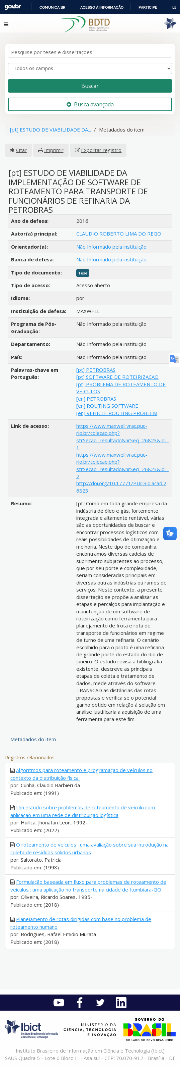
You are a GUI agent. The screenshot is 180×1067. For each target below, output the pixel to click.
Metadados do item (33, 739)
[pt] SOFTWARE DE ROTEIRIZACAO (117, 376)
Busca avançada (90, 104)
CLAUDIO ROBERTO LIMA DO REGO (118, 233)
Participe (148, 7)
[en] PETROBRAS (96, 398)
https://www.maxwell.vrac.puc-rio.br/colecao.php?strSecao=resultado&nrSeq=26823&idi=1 (122, 436)
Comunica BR (52, 7)
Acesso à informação (101, 7)
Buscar (90, 86)
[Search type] (90, 68)
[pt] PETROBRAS (95, 369)
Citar (21, 150)
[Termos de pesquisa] (90, 52)
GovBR (12, 7)
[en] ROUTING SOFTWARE (107, 405)
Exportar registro (101, 150)
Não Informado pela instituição (111, 246)
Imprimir (54, 150)
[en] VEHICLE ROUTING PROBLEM (116, 413)
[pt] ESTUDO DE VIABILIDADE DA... (50, 129)
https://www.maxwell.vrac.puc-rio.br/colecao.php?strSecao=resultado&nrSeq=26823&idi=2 (122, 465)
